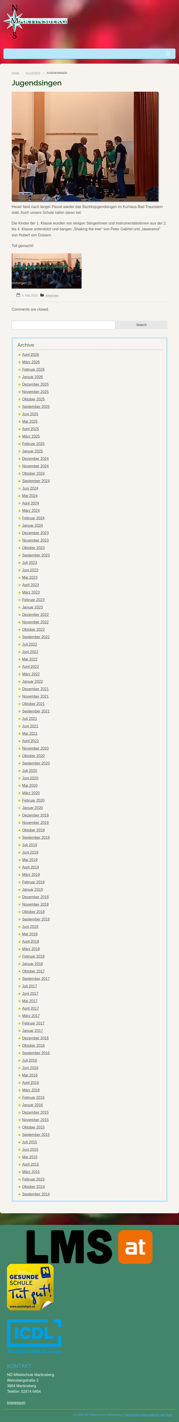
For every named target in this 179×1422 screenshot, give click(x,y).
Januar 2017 (32, 1031)
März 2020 (31, 793)
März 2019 (31, 875)
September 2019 (36, 838)
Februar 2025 (33, 444)
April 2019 (30, 867)
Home (15, 73)
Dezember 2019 (35, 815)
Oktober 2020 (33, 756)
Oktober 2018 (33, 912)
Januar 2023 (32, 607)
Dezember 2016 (35, 1038)
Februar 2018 (33, 956)
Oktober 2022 (33, 629)
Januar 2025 (32, 451)
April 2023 (30, 585)
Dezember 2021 (35, 689)
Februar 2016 (33, 1098)
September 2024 (36, 481)
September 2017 (36, 979)
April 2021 (30, 741)
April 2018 (30, 942)
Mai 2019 (30, 860)
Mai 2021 (30, 733)
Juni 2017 (30, 994)
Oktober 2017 (33, 971)
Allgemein (33, 73)
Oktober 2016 (33, 1046)
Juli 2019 (29, 845)
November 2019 (35, 823)
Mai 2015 (30, 1157)
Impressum (16, 1403)
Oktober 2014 (33, 1187)
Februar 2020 (33, 800)
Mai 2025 (30, 421)
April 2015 (30, 1164)
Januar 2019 (32, 890)
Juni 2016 (30, 1068)
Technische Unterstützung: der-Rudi (148, 1414)
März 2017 (31, 1016)
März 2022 (31, 674)
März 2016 (31, 1090)
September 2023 (36, 555)
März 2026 (31, 362)
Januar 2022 (32, 681)
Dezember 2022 (35, 615)
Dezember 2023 (35, 533)
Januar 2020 (32, 808)
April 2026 (30, 355)
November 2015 (35, 1120)
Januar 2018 (32, 964)
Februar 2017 (33, 1023)
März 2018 (31, 949)
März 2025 (31, 436)
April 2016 (30, 1083)
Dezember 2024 (35, 459)
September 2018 (36, 919)
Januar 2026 (32, 377)
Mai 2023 (30, 577)
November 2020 (35, 748)
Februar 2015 (33, 1179)
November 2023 (35, 540)
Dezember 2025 (35, 384)
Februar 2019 (33, 882)
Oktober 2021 (33, 704)
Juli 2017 (29, 986)
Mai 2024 (30, 496)
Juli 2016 (29, 1060)
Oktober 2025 (33, 399)
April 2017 (30, 1008)
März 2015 (31, 1172)
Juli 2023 (29, 563)
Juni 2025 (30, 414)
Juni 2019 (30, 852)
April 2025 (30, 429)
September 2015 (36, 1135)
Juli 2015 (29, 1142)
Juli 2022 (29, 644)
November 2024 (35, 466)
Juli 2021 (29, 719)
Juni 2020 (30, 778)
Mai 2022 (30, 659)
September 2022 (36, 637)
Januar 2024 (32, 525)
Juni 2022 (30, 652)
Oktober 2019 (33, 830)
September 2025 (36, 407)
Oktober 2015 (33, 1127)
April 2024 (30, 503)
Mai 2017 (30, 1001)
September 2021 (36, 711)
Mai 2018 (30, 934)
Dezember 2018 (35, 897)
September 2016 (36, 1053)
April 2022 (30, 667)
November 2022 (35, 622)
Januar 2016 (32, 1105)
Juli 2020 (29, 771)
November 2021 (35, 696)
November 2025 (35, 392)
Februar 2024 (33, 518)
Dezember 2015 (35, 1112)
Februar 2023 (33, 600)
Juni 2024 (30, 488)
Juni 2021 (30, 726)
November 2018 (35, 904)
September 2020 (36, 763)
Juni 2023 (30, 570)
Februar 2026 (33, 369)
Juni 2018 (30, 927)
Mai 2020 (30, 785)
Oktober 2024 (33, 473)
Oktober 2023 (33, 548)
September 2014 (36, 1194)
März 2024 (31, 511)
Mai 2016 (30, 1075)
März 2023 (31, 592)
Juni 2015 (30, 1150)
